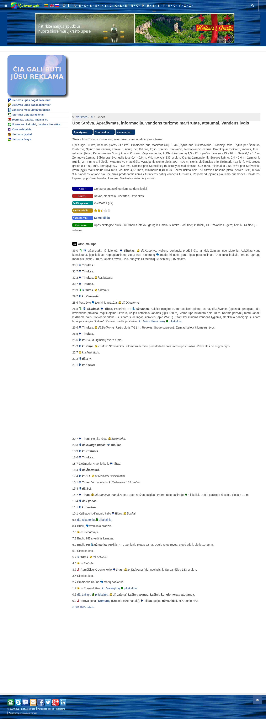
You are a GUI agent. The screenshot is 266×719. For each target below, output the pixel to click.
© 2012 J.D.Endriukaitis (83, 607)
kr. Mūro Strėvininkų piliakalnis (160, 321)
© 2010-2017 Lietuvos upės (21, 709)
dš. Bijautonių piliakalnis (94, 519)
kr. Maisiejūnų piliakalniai (119, 588)
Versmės (81, 117)
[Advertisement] (133, 48)
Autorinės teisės (46, 709)
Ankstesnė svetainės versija (23, 713)
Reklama (60, 709)
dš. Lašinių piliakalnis (92, 594)
